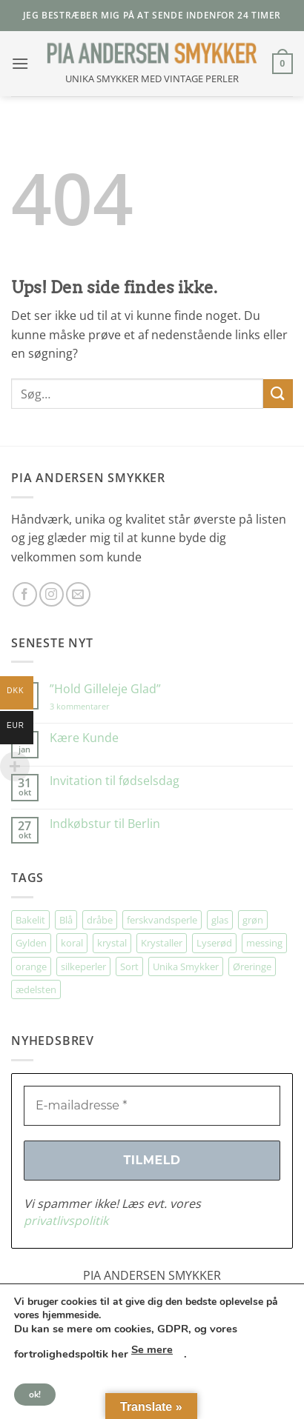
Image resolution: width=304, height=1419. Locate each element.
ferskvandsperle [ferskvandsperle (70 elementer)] (162, 919)
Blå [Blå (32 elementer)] (66, 919)
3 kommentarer (94, 706)
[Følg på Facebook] (25, 594)
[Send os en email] (78, 594)
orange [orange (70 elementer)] (31, 966)
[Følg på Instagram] (51, 594)
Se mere (152, 1349)
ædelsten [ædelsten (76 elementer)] (36, 989)
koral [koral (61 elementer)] (72, 942)
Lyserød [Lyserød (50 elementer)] (214, 942)
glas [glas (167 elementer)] (219, 919)
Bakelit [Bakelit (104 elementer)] (30, 919)
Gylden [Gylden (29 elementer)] (31, 942)
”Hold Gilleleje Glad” (105, 689)
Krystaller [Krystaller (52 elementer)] (161, 942)
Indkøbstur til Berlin (105, 824)
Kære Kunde (84, 738)
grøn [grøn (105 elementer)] (252, 919)
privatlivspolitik (66, 1220)
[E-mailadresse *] (152, 1106)
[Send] (278, 393)
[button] (20, 63)
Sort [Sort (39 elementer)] (129, 966)
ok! (35, 1394)
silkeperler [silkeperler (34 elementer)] (83, 966)
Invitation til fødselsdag (114, 781)
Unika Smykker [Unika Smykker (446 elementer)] (186, 966)
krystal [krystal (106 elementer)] (112, 942)
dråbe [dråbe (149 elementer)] (100, 919)
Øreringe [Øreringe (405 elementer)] (252, 966)
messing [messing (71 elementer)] (264, 942)
